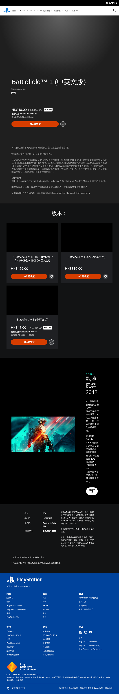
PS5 (21, 10)
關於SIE (10, 598)
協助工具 (82, 602)
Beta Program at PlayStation (90, 649)
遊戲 (14, 10)
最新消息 (57, 10)
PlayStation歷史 (13, 617)
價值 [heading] (81, 593)
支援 (73, 10)
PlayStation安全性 (14, 635)
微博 (80, 638)
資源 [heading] (45, 627)
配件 (44, 613)
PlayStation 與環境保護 (88, 598)
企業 (8, 613)
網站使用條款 (85, 688)
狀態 (8, 639)
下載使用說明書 (13, 655)
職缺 (8, 602)
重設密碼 (10, 647)
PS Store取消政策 (50, 635)
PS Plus (36, 10)
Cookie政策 (98, 688)
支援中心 (10, 631)
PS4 (28, 10)
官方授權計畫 (48, 655)
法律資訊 (62, 688)
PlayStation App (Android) (89, 645)
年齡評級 (46, 639)
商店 (66, 10)
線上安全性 (83, 606)
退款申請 (10, 651)
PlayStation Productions (16, 609)
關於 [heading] (9, 593)
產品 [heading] (45, 593)
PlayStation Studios (15, 606)
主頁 (8, 586)
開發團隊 (46, 647)
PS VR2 (46, 606)
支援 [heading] (9, 627)
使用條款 (46, 631)
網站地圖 (108, 688)
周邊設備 (46, 10)
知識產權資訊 (48, 651)
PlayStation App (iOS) (88, 641)
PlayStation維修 (13, 643)
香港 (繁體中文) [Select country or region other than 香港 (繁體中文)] (18, 688)
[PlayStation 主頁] (7, 10)
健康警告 (46, 643)
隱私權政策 (73, 688)
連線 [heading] (81, 627)
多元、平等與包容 (86, 609)
